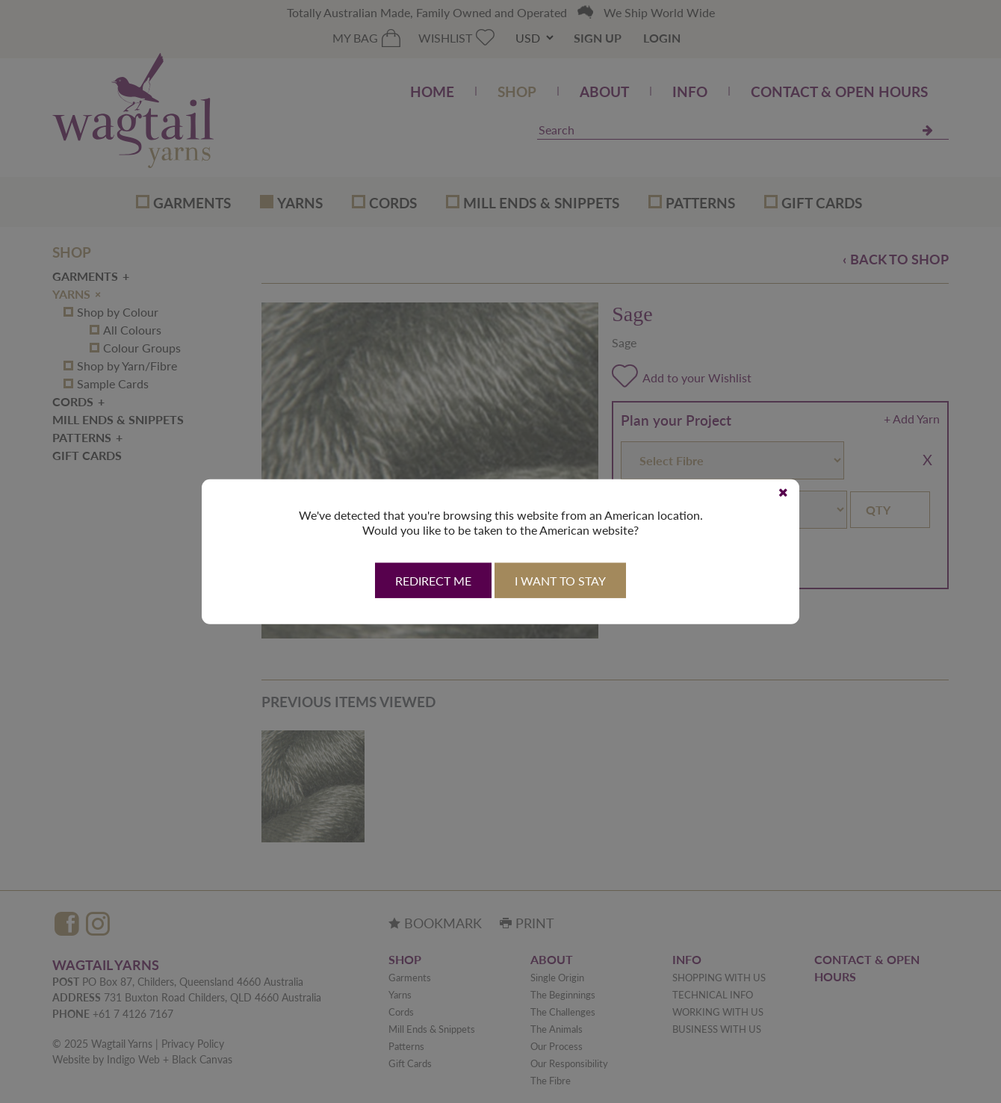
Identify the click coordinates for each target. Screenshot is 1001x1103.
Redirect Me (433, 580)
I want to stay (560, 580)
